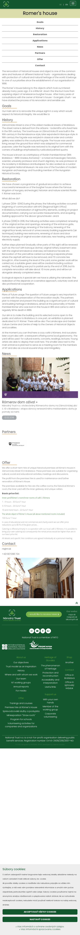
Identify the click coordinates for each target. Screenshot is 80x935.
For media (21, 690)
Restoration (40, 34)
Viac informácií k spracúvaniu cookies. (40, 929)
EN (67, 4)
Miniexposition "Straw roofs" (21, 715)
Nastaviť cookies (40, 919)
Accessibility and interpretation (50, 681)
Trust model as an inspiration (21, 666)
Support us (50, 694)
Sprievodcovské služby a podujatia (21, 711)
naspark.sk (72, 617)
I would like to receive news (44, 614)
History (40, 28)
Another (69, 662)
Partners (40, 53)
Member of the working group (50, 708)
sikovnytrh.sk (72, 619)
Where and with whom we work (21, 674)
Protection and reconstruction (50, 674)
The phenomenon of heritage (50, 667)
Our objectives (21, 662)
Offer (40, 59)
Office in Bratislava (69, 677)
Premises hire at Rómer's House (21, 707)
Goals (40, 22)
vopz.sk (72, 614)
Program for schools (21, 719)
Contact (40, 65)
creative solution (59, 744)
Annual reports (21, 686)
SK (60, 4)
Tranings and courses (21, 703)
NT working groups (21, 682)
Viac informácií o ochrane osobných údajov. (40, 926)
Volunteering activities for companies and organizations (21, 725)
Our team (21, 678)
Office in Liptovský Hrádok (69, 685)
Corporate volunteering (50, 715)
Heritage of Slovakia (50, 659)
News (40, 46)
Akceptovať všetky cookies (40, 911)
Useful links (50, 686)
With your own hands (50, 701)
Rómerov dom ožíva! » (19, 402)
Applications (40, 40)
